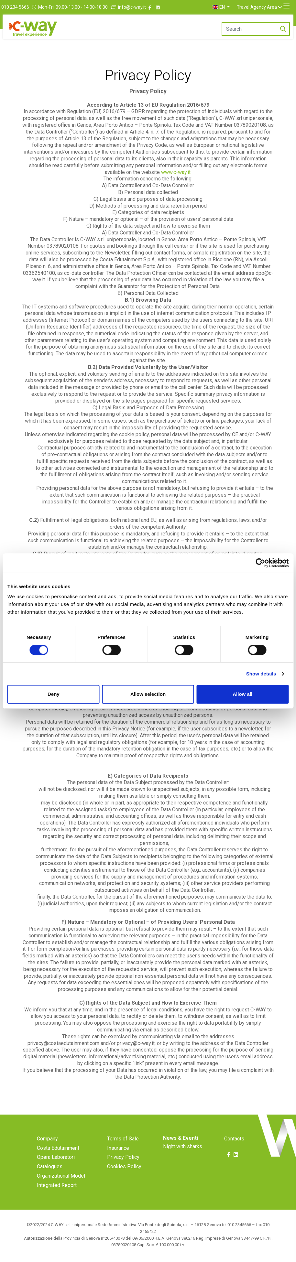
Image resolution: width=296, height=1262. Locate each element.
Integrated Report (57, 1185)
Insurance (118, 1148)
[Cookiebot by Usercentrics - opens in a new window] (260, 563)
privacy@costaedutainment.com (63, 1043)
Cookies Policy (124, 1166)
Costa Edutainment (58, 1148)
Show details (261, 673)
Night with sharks (182, 1146)
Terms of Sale (123, 1139)
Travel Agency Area (265, 7)
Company (47, 1139)
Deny (54, 694)
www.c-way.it (176, 172)
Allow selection (148, 694)
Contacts (234, 1139)
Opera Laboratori (56, 1157)
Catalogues (49, 1166)
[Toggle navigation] (286, 6)
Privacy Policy (123, 1157)
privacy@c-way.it (136, 1043)
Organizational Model (61, 1176)
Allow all (242, 694)
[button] (228, 7)
